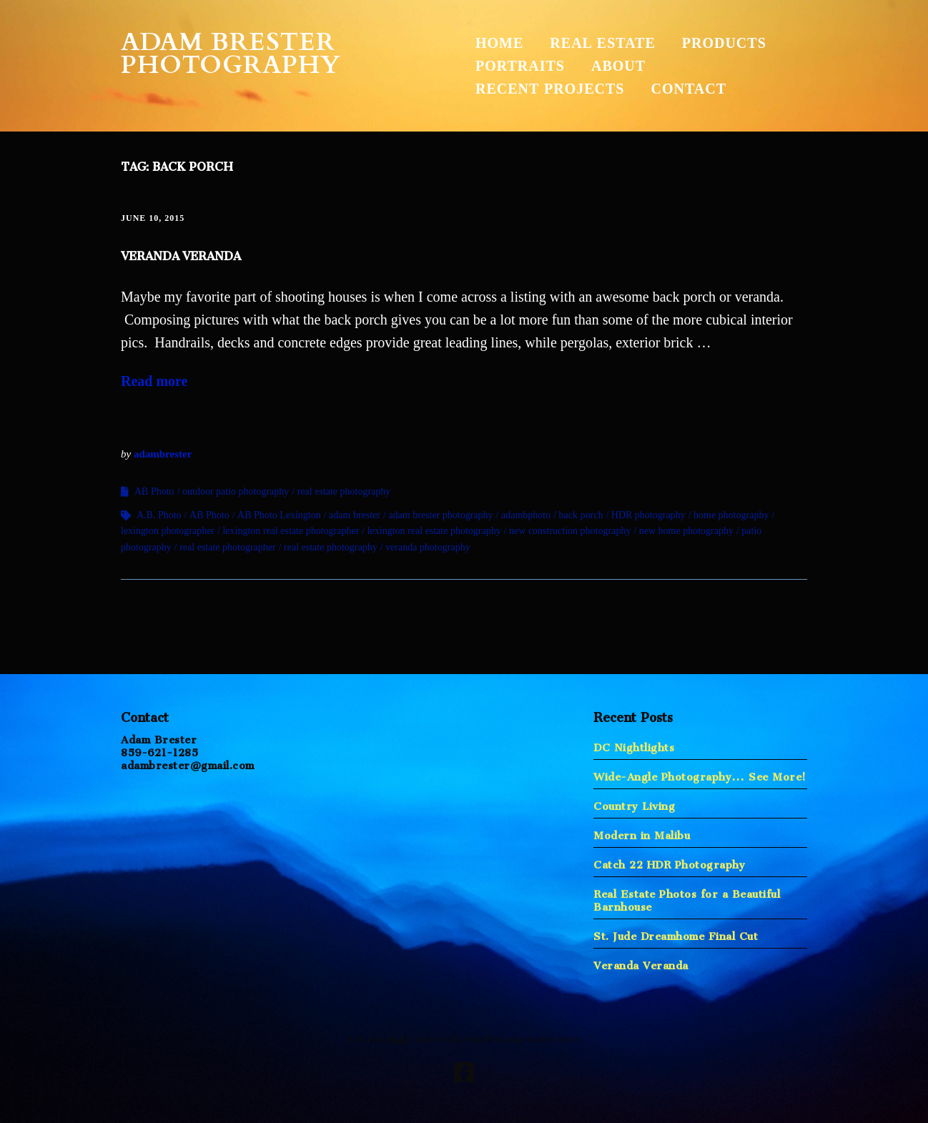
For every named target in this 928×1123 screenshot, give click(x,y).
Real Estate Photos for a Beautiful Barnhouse (686, 897)
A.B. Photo (159, 515)
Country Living (634, 803)
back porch (581, 515)
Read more (154, 381)
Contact (688, 89)
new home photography (686, 530)
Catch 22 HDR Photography (669, 862)
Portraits (520, 66)
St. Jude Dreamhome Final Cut (675, 933)
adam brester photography (440, 515)
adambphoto (526, 515)
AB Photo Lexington (279, 515)
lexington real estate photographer (290, 530)
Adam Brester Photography (231, 53)
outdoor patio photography (235, 491)
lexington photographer (167, 530)
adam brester (354, 515)
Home (499, 43)
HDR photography (648, 515)
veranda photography (427, 547)
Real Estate (602, 43)
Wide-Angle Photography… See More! (699, 774)
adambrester (163, 454)
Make (397, 1039)
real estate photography (344, 491)
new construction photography (570, 530)
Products (724, 43)
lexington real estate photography (434, 530)
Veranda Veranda (181, 253)
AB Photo (154, 491)
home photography (731, 515)
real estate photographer (227, 547)
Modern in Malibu (641, 832)
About (618, 66)
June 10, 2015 (152, 218)
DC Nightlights (633, 744)
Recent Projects (549, 89)
